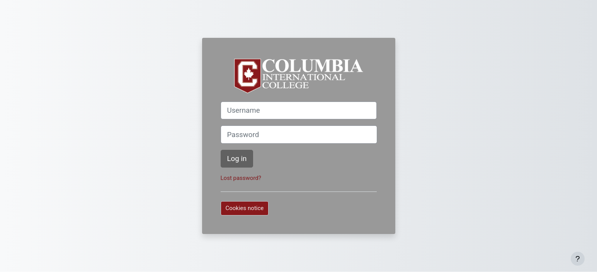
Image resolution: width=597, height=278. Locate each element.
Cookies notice (245, 208)
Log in (237, 158)
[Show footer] (578, 259)
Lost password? (241, 178)
